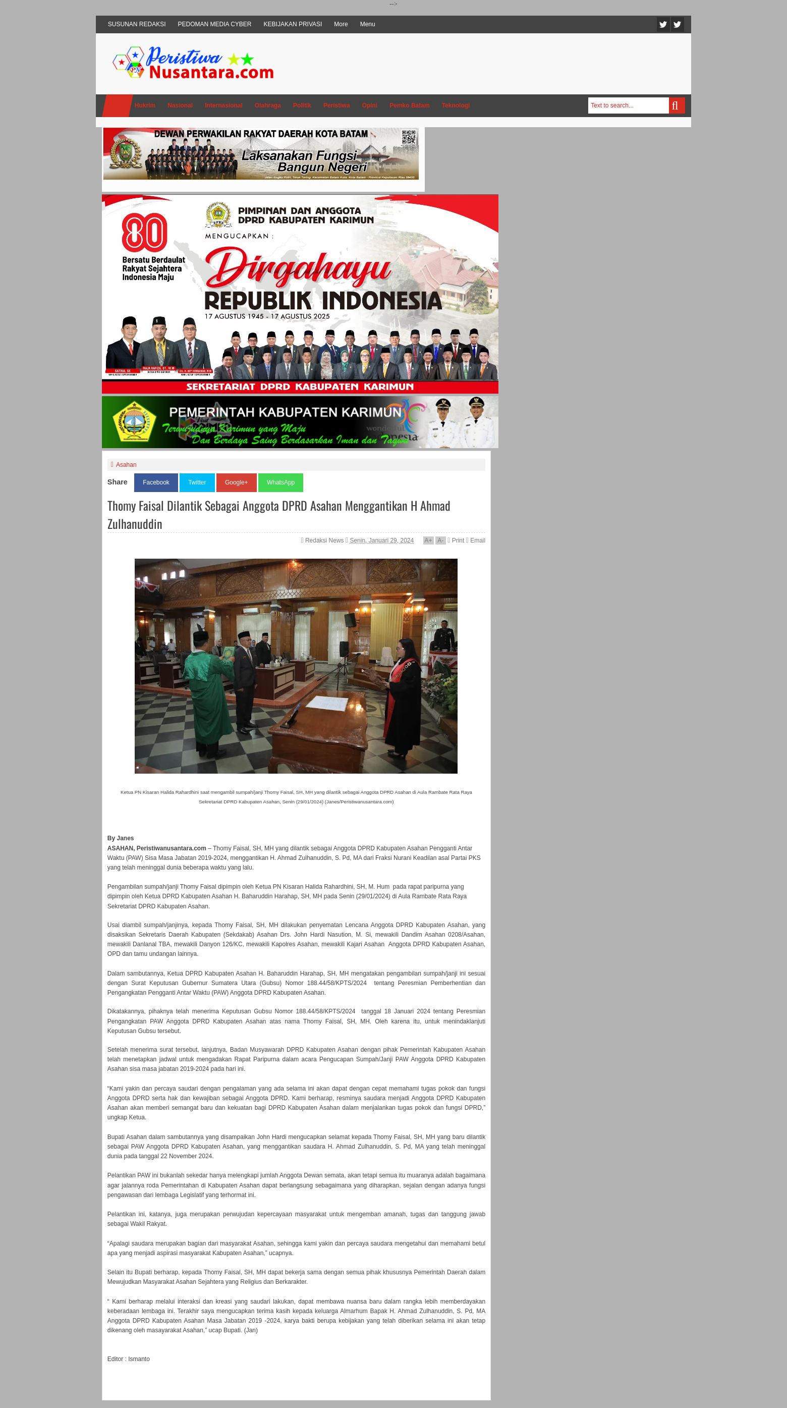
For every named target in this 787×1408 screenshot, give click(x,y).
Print (455, 540)
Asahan (126, 464)
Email (475, 540)
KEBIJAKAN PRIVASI (293, 24)
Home (117, 105)
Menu (367, 24)
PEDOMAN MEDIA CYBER (215, 24)
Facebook (677, 24)
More (341, 24)
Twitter (663, 24)
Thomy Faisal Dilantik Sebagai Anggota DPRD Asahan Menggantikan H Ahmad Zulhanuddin (279, 514)
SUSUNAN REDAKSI (137, 24)
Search (677, 105)
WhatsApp (281, 482)
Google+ (236, 482)
